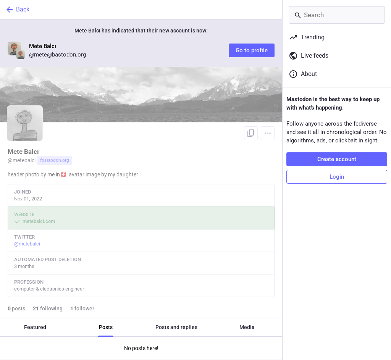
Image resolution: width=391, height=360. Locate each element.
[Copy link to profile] (251, 133)
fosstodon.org (54, 160)
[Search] (337, 15)
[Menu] (268, 133)
